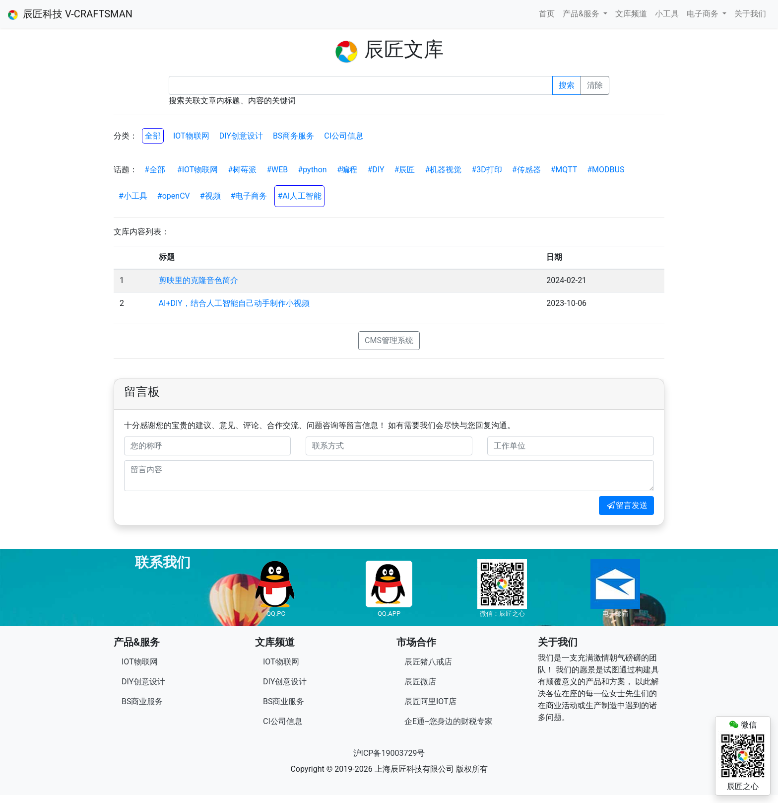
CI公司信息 (343, 136)
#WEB (277, 169)
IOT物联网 (191, 136)
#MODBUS (605, 169)
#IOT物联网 (197, 169)
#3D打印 (486, 169)
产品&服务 (582, 13)
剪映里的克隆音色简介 (198, 280)
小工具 (667, 13)
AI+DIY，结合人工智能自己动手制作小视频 (234, 303)
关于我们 (750, 13)
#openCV (173, 196)
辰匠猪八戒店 (428, 661)
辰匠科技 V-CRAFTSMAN (70, 14)
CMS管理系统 (389, 340)
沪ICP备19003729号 (389, 753)
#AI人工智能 (299, 196)
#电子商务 (249, 196)
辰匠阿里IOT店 (430, 701)
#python (312, 169)
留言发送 (626, 505)
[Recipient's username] (361, 85)
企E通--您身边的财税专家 (448, 721)
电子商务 (703, 13)
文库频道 (631, 13)
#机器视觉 (443, 169)
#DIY (376, 169)
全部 (153, 136)
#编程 (347, 169)
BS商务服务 (293, 136)
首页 (547, 13)
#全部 (154, 169)
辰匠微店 (420, 681)
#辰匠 (404, 169)
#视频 (210, 196)
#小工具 (133, 196)
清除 (595, 85)
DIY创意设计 (241, 136)
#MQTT (564, 169)
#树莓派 (242, 169)
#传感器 (526, 169)
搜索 (567, 85)
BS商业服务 (142, 701)
